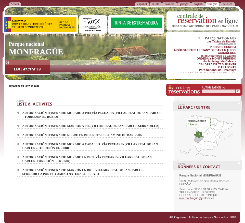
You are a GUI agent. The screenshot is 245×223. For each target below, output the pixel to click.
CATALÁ (155, 4)
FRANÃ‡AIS (212, 4)
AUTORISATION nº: (213, 87)
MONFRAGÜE (226, 44)
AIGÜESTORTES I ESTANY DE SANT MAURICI (205, 50)
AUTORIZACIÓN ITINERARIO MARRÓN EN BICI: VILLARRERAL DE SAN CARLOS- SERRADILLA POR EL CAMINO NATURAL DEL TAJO (83, 172)
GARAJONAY (227, 67)
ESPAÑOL (142, 4)
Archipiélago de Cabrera (219, 61)
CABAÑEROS (227, 52)
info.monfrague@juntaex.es (196, 198)
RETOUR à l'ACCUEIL (15, 4)
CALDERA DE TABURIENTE (217, 64)
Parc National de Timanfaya (217, 69)
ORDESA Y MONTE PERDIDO (216, 58)
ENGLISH (198, 4)
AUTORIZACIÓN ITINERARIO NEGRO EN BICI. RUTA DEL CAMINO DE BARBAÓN (82, 135)
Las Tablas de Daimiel (221, 41)
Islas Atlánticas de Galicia (218, 55)
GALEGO (184, 4)
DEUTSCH (227, 4)
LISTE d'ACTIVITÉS (27, 67)
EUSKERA (169, 4)
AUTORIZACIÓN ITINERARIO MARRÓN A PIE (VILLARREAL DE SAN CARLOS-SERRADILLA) (90, 126)
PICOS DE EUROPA (223, 47)
